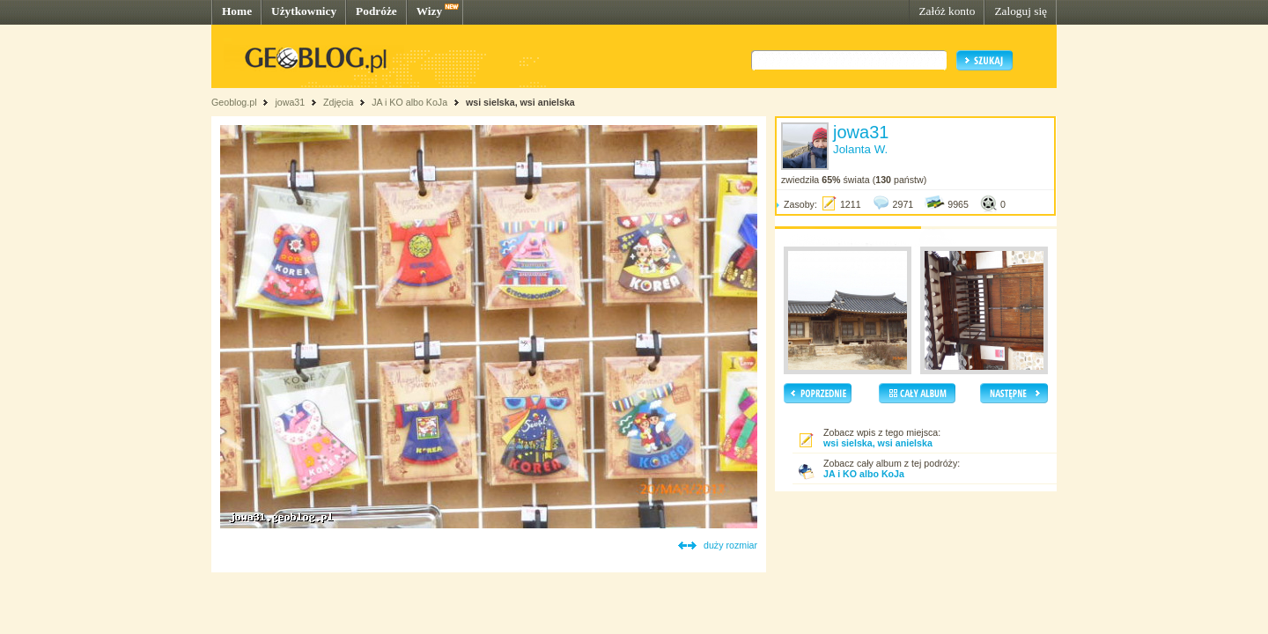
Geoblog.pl (234, 102)
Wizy (429, 11)
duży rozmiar (730, 545)
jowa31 (290, 102)
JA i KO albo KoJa (409, 102)
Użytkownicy (303, 11)
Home (237, 11)
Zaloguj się (1020, 11)
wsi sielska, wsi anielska (520, 102)
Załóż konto (946, 11)
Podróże (376, 11)
